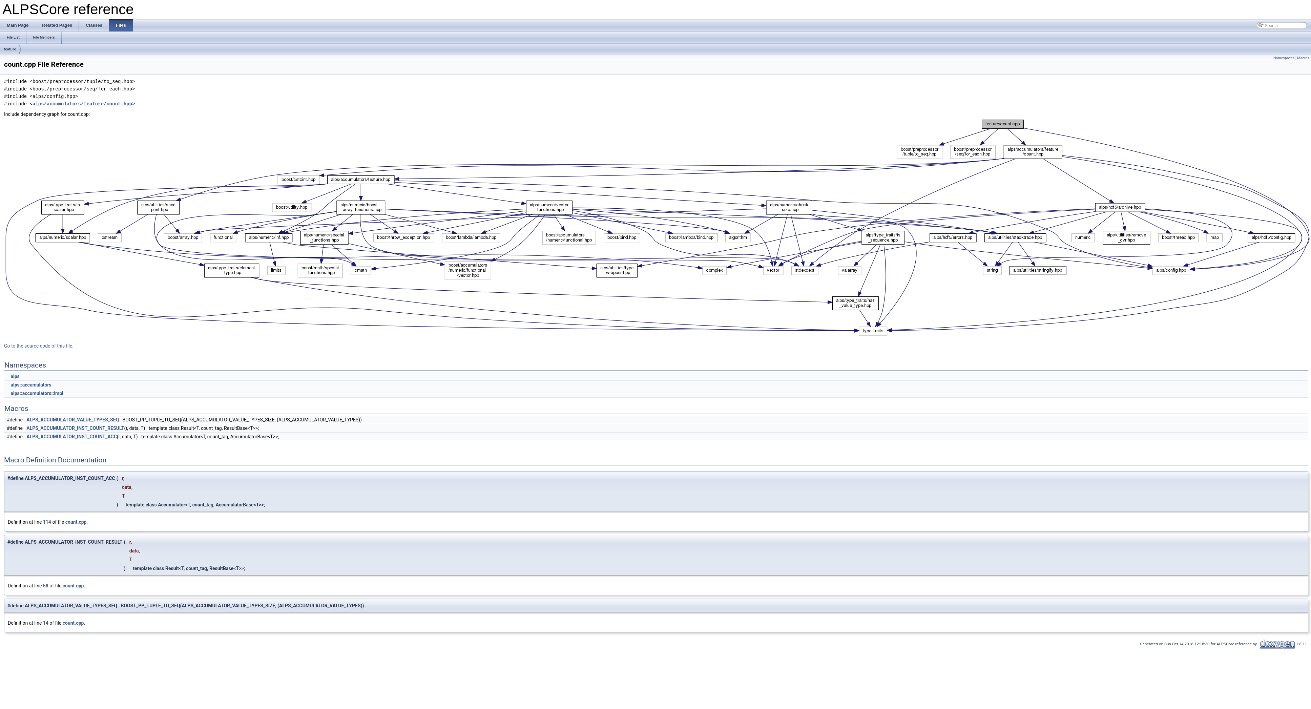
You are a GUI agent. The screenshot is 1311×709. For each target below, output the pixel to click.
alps (15, 376)
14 (45, 623)
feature (10, 49)
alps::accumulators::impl (37, 393)
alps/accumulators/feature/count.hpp (82, 104)
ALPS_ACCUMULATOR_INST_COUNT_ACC (71, 436)
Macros (1303, 58)
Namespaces (1283, 58)
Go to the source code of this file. (39, 346)
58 (45, 585)
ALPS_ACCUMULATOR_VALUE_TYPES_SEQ (72, 419)
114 (47, 522)
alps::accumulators (31, 385)
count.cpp (76, 522)
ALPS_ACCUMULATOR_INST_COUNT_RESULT (75, 428)
